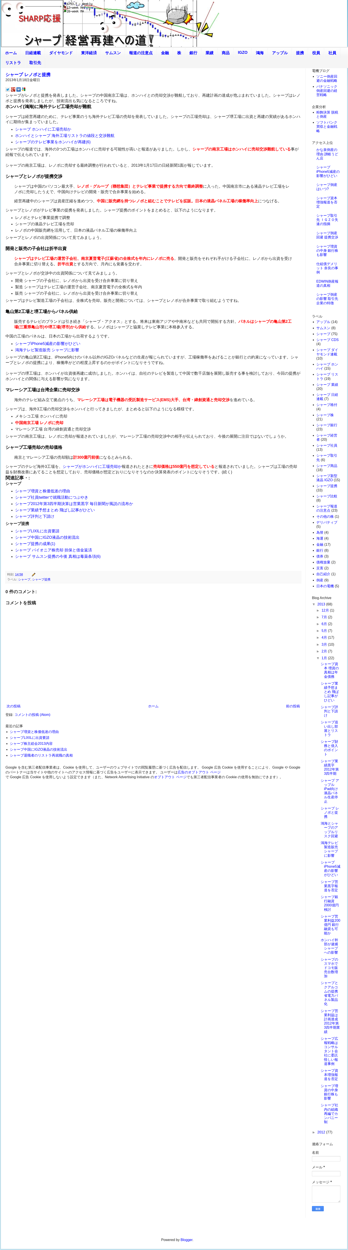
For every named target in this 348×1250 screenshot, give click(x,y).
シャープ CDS (327, 340)
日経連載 (33, 53)
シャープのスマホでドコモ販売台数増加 (329, 968)
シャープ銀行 (326, 425)
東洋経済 (89, 53)
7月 (325, 617)
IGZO (243, 52)
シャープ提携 (41, 579)
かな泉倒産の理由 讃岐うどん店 (327, 154)
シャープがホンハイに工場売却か (92, 466)
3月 (325, 644)
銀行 (193, 53)
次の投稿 (14, 706)
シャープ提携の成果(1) (35, 544)
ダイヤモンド (61, 53)
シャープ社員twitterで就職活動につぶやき (51, 497)
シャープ (24, 579)
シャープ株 (325, 415)
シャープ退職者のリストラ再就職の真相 (41, 755)
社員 (332, 53)
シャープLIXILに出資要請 (37, 531)
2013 (321, 604)
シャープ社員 (326, 445)
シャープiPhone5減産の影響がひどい (47, 343)
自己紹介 (323, 574)
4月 (325, 637)
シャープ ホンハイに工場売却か (43, 129)
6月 (325, 624)
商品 (226, 53)
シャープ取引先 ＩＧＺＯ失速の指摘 (327, 220)
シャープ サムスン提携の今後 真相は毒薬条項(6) (57, 556)
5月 (325, 631)
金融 (165, 53)
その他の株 (325, 516)
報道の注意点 (141, 53)
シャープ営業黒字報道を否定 (329, 886)
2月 (325, 651)
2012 (321, 1132)
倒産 (319, 580)
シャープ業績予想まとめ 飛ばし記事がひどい (55, 510)
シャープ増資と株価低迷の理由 (42, 491)
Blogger (186, 1240)
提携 (300, 53)
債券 (319, 556)
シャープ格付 (326, 405)
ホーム (11, 53)
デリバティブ (326, 522)
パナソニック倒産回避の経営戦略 (326, 91)
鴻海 (260, 53)
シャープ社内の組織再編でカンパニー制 (329, 1113)
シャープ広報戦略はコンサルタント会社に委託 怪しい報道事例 (329, 1051)
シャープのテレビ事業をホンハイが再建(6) (53, 142)
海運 (319, 538)
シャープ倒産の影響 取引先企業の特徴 (327, 299)
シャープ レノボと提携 (27, 74)
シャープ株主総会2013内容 (31, 743)
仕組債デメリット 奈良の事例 (327, 268)
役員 (316, 53)
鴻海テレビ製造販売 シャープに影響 (47, 350)
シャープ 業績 (327, 384)
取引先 (35, 63)
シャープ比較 (326, 496)
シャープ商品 (326, 466)
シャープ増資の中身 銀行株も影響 (327, 251)
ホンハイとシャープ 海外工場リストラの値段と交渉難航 (64, 135)
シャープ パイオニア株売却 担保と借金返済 (53, 550)
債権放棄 (323, 562)
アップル (280, 53)
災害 (319, 568)
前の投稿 (293, 706)
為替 (319, 532)
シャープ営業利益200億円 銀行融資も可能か (330, 924)
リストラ (13, 63)
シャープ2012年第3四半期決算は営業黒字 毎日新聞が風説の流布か (74, 504)
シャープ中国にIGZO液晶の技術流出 (47, 537)
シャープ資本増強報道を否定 (326, 202)
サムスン (113, 53)
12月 (326, 610)
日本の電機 (325, 586)
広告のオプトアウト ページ (199, 772)
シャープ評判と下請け (34, 516)
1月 (325, 658)
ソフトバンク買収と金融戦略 (326, 127)
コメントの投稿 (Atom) (32, 715)
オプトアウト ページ (170, 777)
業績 (209, 53)
